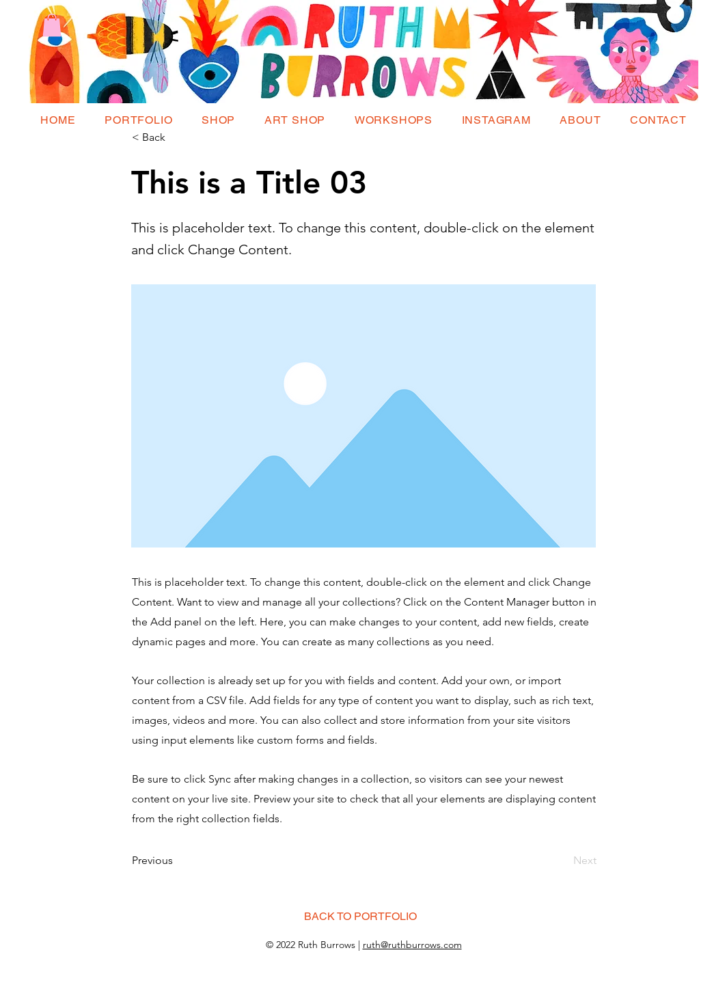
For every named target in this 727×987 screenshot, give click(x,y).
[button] (51, 25)
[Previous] (177, 860)
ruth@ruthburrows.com (412, 944)
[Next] (562, 860)
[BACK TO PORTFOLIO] (360, 916)
